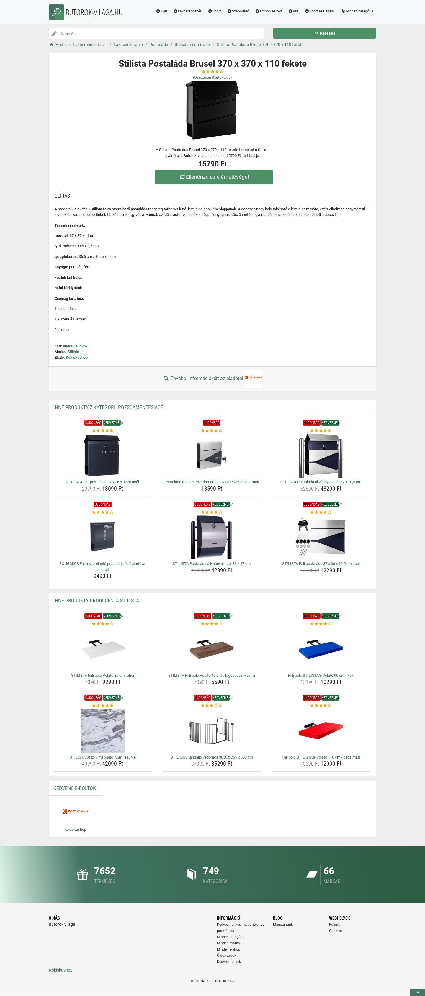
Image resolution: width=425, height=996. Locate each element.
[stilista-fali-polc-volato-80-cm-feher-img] (103, 649)
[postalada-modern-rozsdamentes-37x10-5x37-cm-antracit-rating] (212, 431)
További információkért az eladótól (212, 379)
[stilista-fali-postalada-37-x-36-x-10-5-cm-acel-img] (321, 537)
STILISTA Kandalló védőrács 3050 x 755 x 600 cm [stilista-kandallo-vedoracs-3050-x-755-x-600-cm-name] (212, 757)
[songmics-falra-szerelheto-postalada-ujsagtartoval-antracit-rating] (103, 512)
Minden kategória (357, 11)
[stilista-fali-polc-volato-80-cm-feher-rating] (103, 624)
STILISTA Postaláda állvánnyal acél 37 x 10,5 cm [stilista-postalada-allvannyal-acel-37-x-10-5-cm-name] (320, 482)
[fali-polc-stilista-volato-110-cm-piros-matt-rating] (321, 706)
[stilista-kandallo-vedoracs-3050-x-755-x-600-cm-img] (212, 731)
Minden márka (228, 943)
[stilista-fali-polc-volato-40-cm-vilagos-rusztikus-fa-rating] (212, 624)
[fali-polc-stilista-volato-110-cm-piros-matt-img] (321, 731)
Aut (293, 11)
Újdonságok (226, 956)
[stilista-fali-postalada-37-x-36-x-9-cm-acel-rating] (103, 431)
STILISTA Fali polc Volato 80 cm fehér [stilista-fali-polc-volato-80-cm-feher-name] (102, 675)
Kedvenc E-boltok (74, 788)
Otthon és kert (268, 11)
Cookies (335, 931)
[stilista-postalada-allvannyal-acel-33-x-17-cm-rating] (212, 512)
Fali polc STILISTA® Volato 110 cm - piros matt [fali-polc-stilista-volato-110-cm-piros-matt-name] (321, 757)
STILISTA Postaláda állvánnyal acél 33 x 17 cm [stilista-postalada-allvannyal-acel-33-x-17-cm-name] (212, 563)
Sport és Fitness (319, 11)
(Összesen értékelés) (212, 77)
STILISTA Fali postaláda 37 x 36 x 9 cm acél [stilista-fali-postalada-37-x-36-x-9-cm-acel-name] (102, 482)
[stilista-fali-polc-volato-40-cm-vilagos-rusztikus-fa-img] (212, 649)
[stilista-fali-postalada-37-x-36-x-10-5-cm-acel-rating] (321, 512)
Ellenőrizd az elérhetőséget (214, 177)
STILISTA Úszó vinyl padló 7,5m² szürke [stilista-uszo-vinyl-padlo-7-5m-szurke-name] (103, 757)
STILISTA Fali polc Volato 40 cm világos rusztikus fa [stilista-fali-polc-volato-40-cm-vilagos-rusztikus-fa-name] (211, 675)
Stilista (73, 352)
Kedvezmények (229, 962)
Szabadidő (238, 11)
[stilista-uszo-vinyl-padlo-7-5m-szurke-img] (103, 731)
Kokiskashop (77, 357)
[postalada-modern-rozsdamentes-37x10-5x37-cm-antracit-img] (212, 455)
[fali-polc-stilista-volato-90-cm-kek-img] (321, 649)
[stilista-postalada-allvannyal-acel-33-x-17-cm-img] (212, 537)
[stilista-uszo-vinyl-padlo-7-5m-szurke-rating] (103, 706)
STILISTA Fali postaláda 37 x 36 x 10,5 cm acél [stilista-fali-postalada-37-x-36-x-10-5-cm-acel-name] (321, 563)
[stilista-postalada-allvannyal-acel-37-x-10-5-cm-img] (321, 455)
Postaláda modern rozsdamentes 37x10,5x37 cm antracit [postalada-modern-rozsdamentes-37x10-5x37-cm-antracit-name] (211, 482)
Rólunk (334, 925)
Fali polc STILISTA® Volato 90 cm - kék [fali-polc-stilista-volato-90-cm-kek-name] (321, 675)
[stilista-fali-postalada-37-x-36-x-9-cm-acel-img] (103, 455)
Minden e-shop (228, 949)
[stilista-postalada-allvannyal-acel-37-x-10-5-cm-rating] (321, 431)
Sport (214, 11)
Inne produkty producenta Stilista (96, 600)
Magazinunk (283, 925)
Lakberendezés (187, 11)
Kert (161, 11)
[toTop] (417, 992)
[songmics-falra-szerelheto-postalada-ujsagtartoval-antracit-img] (103, 537)
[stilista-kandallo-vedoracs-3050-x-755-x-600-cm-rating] (212, 706)
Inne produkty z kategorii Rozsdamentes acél (109, 407)
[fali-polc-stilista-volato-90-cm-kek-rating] (321, 624)
